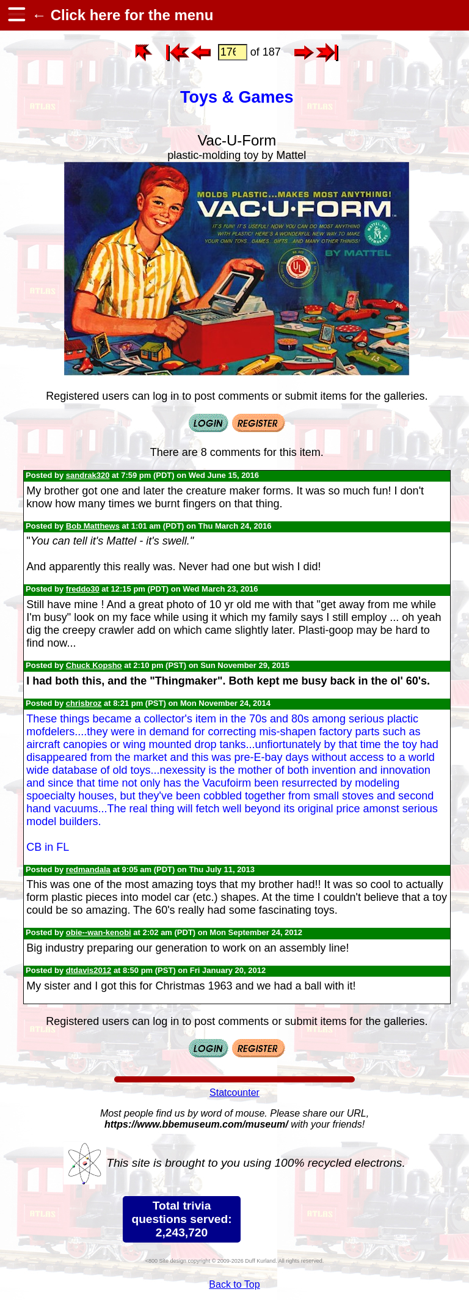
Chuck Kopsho (94, 665)
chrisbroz (84, 703)
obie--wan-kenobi (98, 932)
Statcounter (234, 1092)
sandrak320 (88, 475)
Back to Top (234, 1284)
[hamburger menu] (16, 15)
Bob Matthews (93, 526)
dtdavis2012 (88, 970)
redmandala (88, 869)
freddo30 (83, 588)
